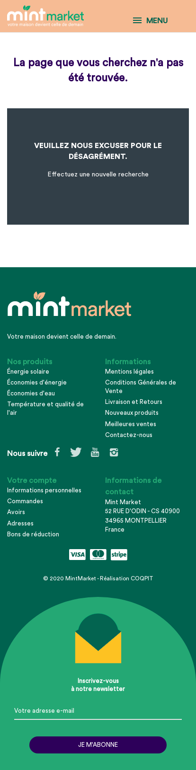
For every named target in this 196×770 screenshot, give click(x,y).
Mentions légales (129, 371)
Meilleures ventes (130, 424)
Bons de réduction (33, 534)
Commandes (25, 501)
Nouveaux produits (132, 413)
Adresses (20, 523)
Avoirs (16, 512)
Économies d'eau (31, 393)
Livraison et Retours (133, 402)
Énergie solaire (28, 371)
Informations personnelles (44, 490)
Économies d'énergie (37, 382)
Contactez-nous (128, 435)
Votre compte (31, 480)
